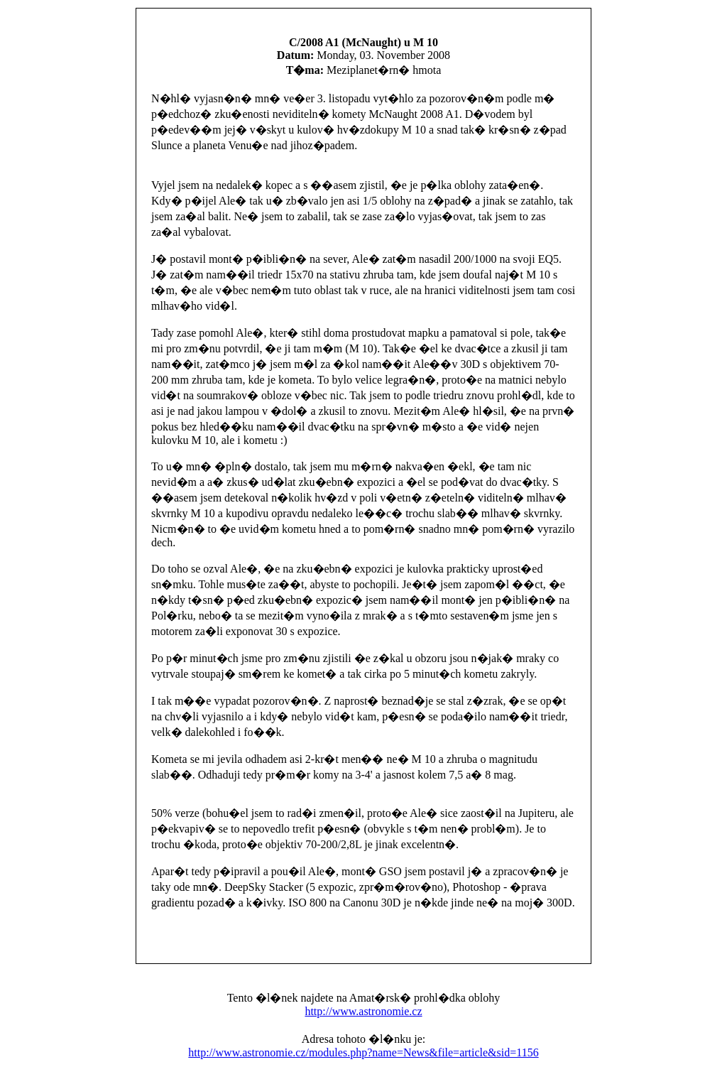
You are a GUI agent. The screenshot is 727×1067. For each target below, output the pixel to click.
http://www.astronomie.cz (363, 1011)
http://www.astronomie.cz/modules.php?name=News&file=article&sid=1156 (363, 1052)
